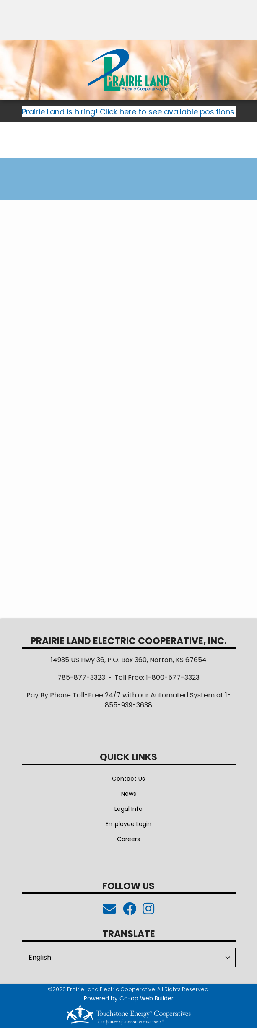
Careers (128, 839)
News (128, 794)
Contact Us (128, 778)
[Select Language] (129, 957)
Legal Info (128, 809)
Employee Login (128, 824)
